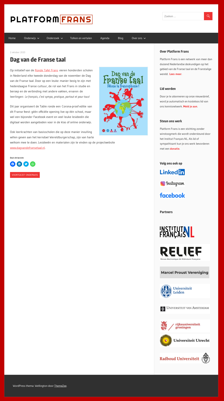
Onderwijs (31, 38)
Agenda (104, 38)
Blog (120, 38)
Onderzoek (55, 38)
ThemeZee (60, 385)
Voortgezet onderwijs (25, 174)
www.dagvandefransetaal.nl (27, 148)
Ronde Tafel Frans (46, 70)
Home (12, 38)
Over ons (139, 38)
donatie (174, 148)
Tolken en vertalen (81, 38)
